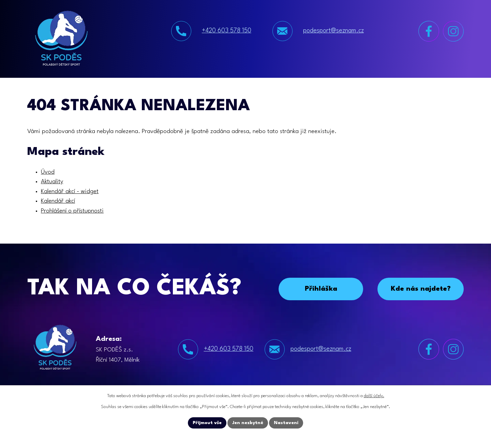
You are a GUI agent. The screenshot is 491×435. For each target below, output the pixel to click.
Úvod (48, 172)
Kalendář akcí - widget (70, 191)
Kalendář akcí (58, 201)
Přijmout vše (207, 423)
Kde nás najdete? (421, 289)
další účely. (374, 396)
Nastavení (286, 423)
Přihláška (321, 289)
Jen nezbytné (247, 423)
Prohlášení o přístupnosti (72, 211)
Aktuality (52, 182)
